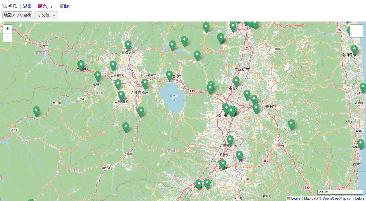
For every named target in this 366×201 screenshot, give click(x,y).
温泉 (27, 6)
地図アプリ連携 (17, 15)
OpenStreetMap (334, 198)
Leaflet (294, 198)
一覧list (62, 6)
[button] (220, 39)
